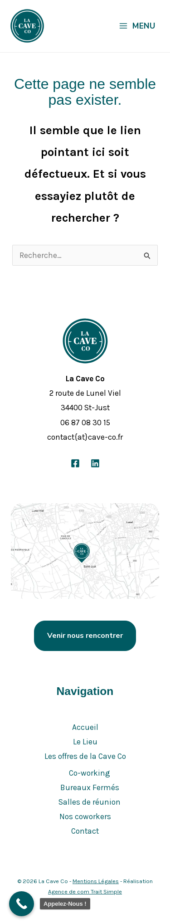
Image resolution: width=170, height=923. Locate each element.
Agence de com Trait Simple (85, 891)
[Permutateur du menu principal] (137, 26)
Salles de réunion (89, 801)
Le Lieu (85, 741)
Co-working (89, 772)
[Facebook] (75, 463)
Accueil (85, 727)
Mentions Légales (96, 881)
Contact (85, 831)
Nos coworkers (85, 816)
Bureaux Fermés (89, 787)
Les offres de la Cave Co (85, 756)
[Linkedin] (95, 463)
